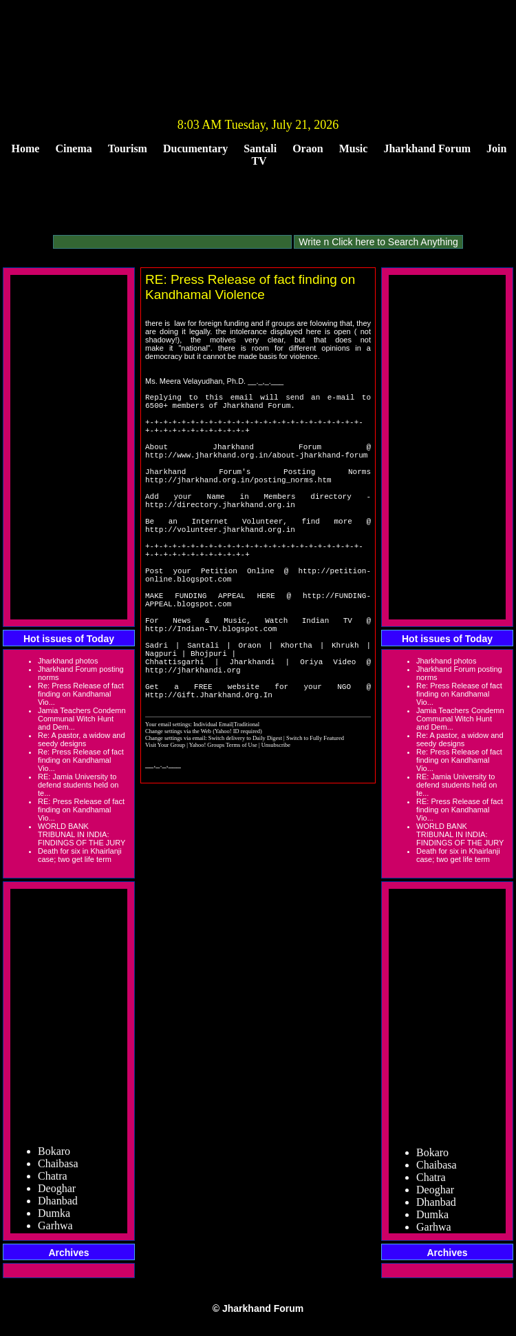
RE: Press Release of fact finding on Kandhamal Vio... (81, 809)
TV (258, 161)
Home (26, 148)
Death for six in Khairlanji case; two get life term (80, 855)
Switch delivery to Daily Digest (245, 814)
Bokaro (54, 1155)
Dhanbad (58, 1205)
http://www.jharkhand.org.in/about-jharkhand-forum (256, 471)
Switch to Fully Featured (315, 814)
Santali (260, 148)
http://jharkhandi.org (193, 739)
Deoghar (57, 1192)
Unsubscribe (275, 821)
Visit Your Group (165, 821)
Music (353, 148)
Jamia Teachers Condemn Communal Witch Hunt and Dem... (82, 718)
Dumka (54, 1217)
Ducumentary (195, 148)
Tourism (127, 148)
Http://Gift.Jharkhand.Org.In (208, 770)
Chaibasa (58, 1167)
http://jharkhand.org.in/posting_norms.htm (238, 502)
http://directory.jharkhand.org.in (220, 533)
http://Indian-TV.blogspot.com (211, 688)
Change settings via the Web (178, 807)
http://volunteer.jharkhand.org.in (220, 564)
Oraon (307, 148)
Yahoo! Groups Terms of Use (224, 821)
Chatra (52, 1180)
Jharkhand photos (68, 661)
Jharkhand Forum (427, 148)
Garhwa (55, 1229)
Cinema (73, 148)
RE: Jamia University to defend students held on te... (78, 784)
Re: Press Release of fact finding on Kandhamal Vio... (81, 693)
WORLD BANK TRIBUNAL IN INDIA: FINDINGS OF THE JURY (81, 834)
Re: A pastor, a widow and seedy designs (81, 739)
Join (496, 148)
